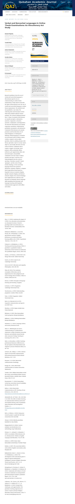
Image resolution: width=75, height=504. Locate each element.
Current (7, 11)
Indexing (20, 14)
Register (63, 2)
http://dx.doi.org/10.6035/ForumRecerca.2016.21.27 (17, 393)
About (27, 14)
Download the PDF (38, 61)
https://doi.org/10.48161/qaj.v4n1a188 (17, 83)
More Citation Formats (38, 95)
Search (66, 11)
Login (68, 2)
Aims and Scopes (11, 14)
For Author (32, 11)
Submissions (23, 11)
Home (6, 19)
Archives (14, 11)
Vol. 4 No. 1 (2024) (19, 19)
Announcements (43, 11)
